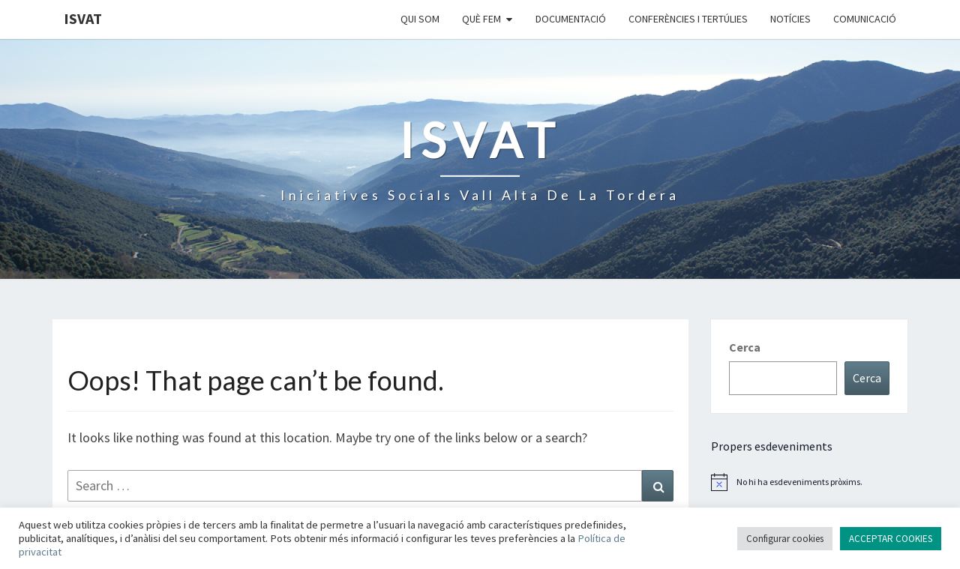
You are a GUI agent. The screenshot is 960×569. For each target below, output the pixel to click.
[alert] (809, 482)
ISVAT (83, 18)
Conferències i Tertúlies (688, 18)
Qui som (420, 18)
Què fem (481, 18)
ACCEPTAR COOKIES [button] (890, 538)
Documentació (571, 18)
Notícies (790, 18)
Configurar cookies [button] (785, 538)
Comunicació (864, 18)
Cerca (744, 347)
